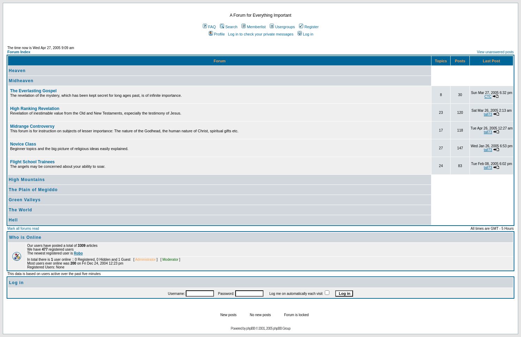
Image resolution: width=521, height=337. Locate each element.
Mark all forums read (23, 228)
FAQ (209, 27)
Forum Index (18, 52)
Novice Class (23, 144)
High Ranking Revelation (34, 108)
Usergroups (282, 27)
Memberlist (254, 27)
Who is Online (25, 237)
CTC (488, 97)
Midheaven (21, 80)
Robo (78, 253)
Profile (217, 34)
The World (20, 209)
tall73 (488, 114)
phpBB (250, 328)
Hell (13, 220)
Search (228, 27)
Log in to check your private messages (260, 34)
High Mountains (27, 179)
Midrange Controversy (32, 126)
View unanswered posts (495, 52)
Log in (305, 34)
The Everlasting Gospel (33, 90)
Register (309, 27)
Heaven (17, 70)
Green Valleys (25, 199)
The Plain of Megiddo (33, 189)
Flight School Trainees (32, 161)
